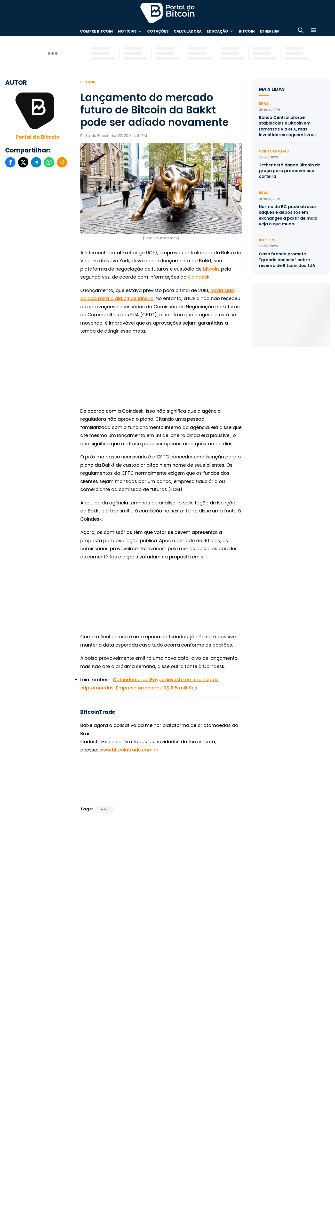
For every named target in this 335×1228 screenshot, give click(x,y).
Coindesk (199, 277)
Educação (217, 31)
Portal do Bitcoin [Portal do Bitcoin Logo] (167, 13)
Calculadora (188, 31)
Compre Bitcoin (96, 31)
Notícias (127, 31)
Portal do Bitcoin (37, 137)
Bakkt (105, 809)
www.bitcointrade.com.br (128, 750)
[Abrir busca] (301, 31)
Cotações (158, 31)
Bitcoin (247, 31)
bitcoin (211, 269)
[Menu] (314, 31)
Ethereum (270, 31)
